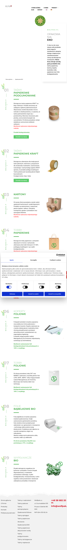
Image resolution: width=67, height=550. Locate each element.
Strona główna (9, 79)
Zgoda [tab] (12, 260)
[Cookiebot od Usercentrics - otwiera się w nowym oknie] (57, 255)
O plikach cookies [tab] (55, 260)
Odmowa (12, 294)
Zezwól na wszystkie (54, 294)
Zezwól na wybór (33, 294)
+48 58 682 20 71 (58, 501)
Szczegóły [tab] (33, 260)
